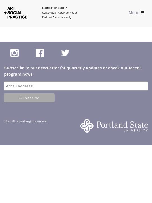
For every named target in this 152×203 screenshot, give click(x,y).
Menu (136, 12)
